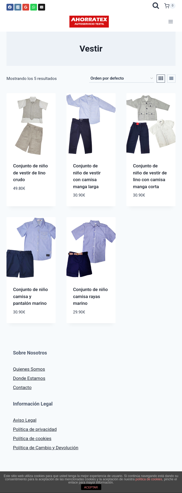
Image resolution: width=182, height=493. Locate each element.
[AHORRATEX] (89, 22)
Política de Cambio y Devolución (45, 447)
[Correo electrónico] (41, 7)
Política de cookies (32, 438)
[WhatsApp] (33, 7)
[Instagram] (17, 7)
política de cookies (149, 479)
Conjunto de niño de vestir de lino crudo (30, 172)
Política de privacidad (35, 429)
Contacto (22, 387)
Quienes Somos (29, 369)
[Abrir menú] (171, 21)
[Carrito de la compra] (170, 6)
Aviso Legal (24, 420)
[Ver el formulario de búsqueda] (155, 6)
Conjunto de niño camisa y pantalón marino (30, 296)
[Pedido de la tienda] (121, 79)
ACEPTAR (91, 487)
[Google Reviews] (25, 7)
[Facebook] (10, 7)
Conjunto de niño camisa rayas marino (90, 296)
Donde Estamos (29, 378)
